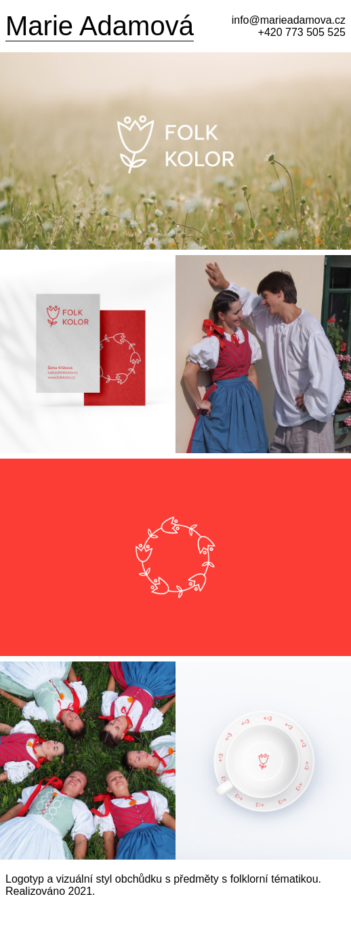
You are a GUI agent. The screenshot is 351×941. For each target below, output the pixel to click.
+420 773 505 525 (302, 32)
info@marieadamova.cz (289, 20)
